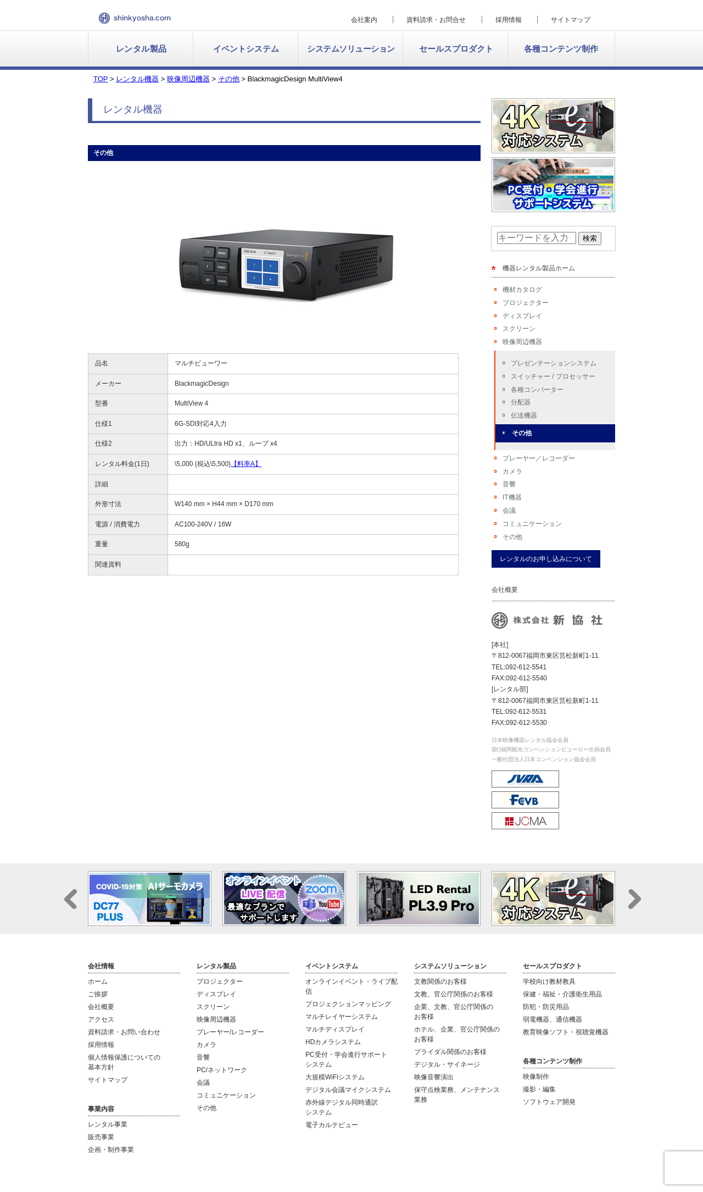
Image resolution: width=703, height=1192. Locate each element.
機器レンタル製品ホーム (539, 268)
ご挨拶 (98, 994)
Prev (70, 899)
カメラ (512, 471)
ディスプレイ (522, 316)
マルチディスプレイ (335, 1029)
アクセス (101, 1019)
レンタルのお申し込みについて (546, 559)
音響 (509, 484)
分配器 (521, 402)
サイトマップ (570, 20)
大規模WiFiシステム (335, 1077)
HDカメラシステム (333, 1042)
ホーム (98, 981)
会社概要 (101, 1007)
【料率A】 (246, 464)
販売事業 (101, 1137)
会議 (509, 510)
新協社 (135, 18)
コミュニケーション (532, 524)
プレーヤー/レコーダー (230, 1032)
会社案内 (364, 20)
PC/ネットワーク (222, 1070)
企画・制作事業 (111, 1150)
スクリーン (519, 328)
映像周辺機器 (522, 342)
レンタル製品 (141, 48)
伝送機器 (524, 415)
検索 (590, 238)
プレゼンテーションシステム (553, 363)
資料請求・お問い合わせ (124, 1032)
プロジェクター (526, 303)
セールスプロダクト (456, 48)
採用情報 (508, 20)
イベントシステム (246, 48)
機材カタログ (522, 289)
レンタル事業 (107, 1124)
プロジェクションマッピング (348, 1004)
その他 (522, 433)
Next (634, 899)
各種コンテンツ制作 (561, 48)
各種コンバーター (537, 389)
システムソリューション (351, 48)
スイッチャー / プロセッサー (553, 376)
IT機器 (512, 497)
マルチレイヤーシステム (341, 1017)
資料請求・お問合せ (436, 20)
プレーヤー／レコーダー (539, 458)
